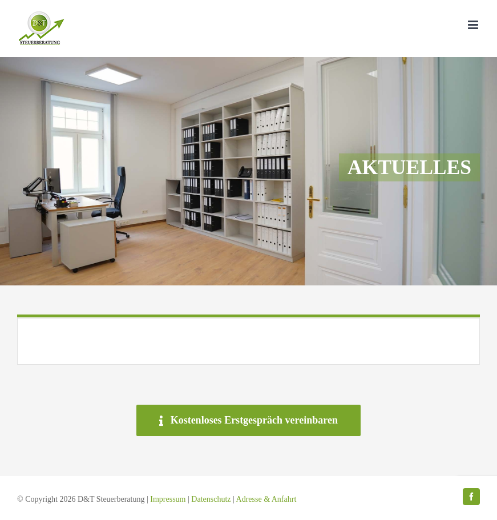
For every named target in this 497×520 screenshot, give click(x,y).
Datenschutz (211, 499)
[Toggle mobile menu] (474, 25)
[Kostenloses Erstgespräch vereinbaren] (248, 420)
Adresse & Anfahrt (266, 499)
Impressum (167, 499)
